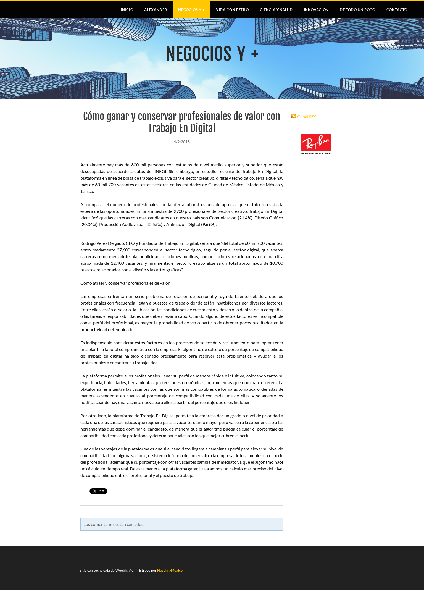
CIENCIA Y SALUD (276, 9)
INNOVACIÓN (316, 9)
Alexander (155, 9)
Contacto (396, 9)
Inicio (127, 9)
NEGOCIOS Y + (191, 9)
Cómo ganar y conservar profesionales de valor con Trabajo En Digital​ (181, 122)
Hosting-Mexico (170, 570)
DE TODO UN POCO (357, 9)
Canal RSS (306, 116)
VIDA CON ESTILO (232, 9)
